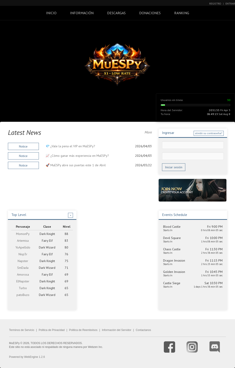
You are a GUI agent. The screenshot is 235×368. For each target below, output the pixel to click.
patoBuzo (22, 295)
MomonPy (23, 234)
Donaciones (150, 13)
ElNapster (22, 281)
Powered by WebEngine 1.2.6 (27, 357)
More (148, 132)
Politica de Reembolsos (83, 330)
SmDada (22, 268)
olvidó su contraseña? (208, 133)
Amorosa (23, 274)
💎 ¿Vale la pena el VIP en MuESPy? (70, 146)
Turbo (23, 288)
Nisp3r (23, 254)
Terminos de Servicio (21, 330)
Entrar (230, 3)
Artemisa (23, 241)
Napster (23, 261)
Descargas (116, 13)
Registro (215, 3)
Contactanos (143, 330)
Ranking (181, 13)
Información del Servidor (116, 330)
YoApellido (22, 247)
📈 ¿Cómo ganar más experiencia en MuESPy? (77, 156)
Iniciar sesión (173, 167)
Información (82, 13)
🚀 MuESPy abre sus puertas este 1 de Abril (76, 165)
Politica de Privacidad (52, 330)
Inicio (51, 13)
